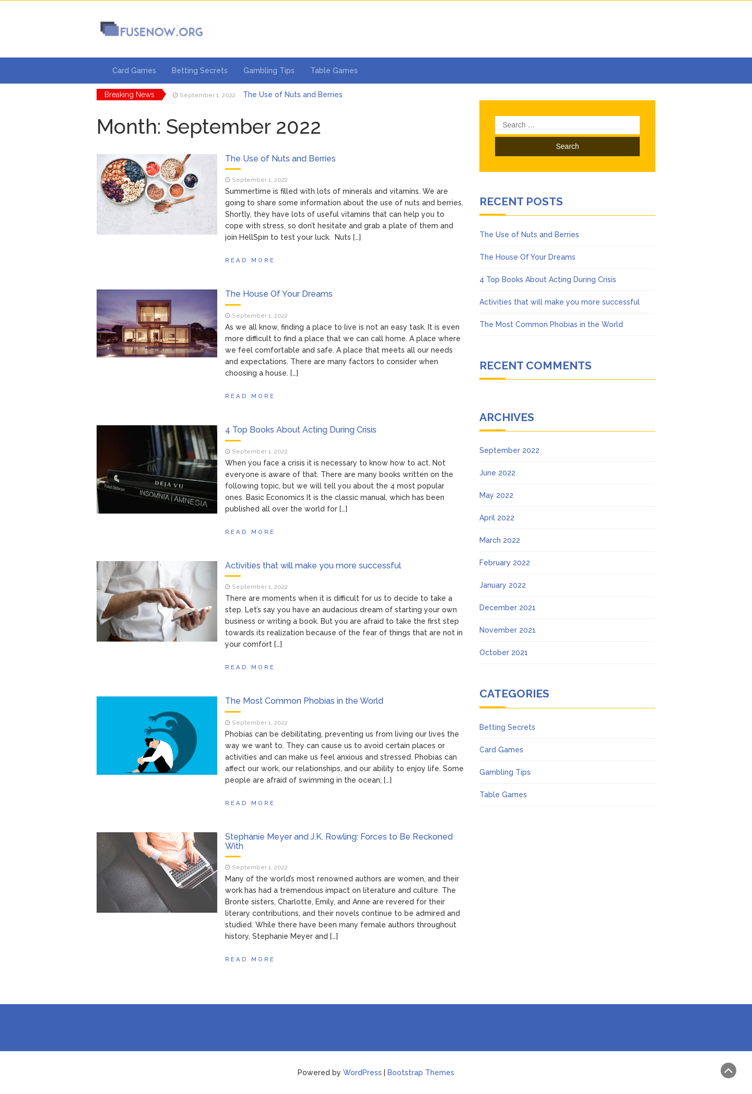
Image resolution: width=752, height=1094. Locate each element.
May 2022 (496, 495)
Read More (250, 260)
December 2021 (507, 607)
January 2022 (502, 585)
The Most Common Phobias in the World (304, 701)
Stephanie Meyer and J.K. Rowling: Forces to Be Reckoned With (339, 841)
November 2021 (507, 630)
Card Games (134, 70)
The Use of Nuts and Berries (293, 94)
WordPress (362, 1072)
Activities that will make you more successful (313, 566)
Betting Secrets (200, 70)
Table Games (334, 70)
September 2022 (509, 450)
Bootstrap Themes (420, 1072)
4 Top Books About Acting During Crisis (301, 430)
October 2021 (503, 652)
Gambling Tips (269, 70)
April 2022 (496, 518)
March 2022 (499, 540)
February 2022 (504, 562)
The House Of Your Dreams (279, 294)
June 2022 (497, 473)
